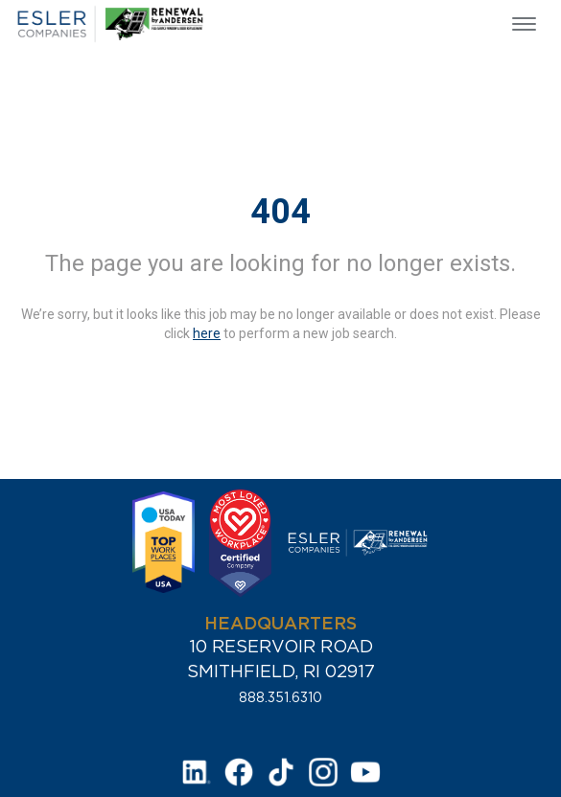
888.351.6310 (280, 697)
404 (280, 212)
